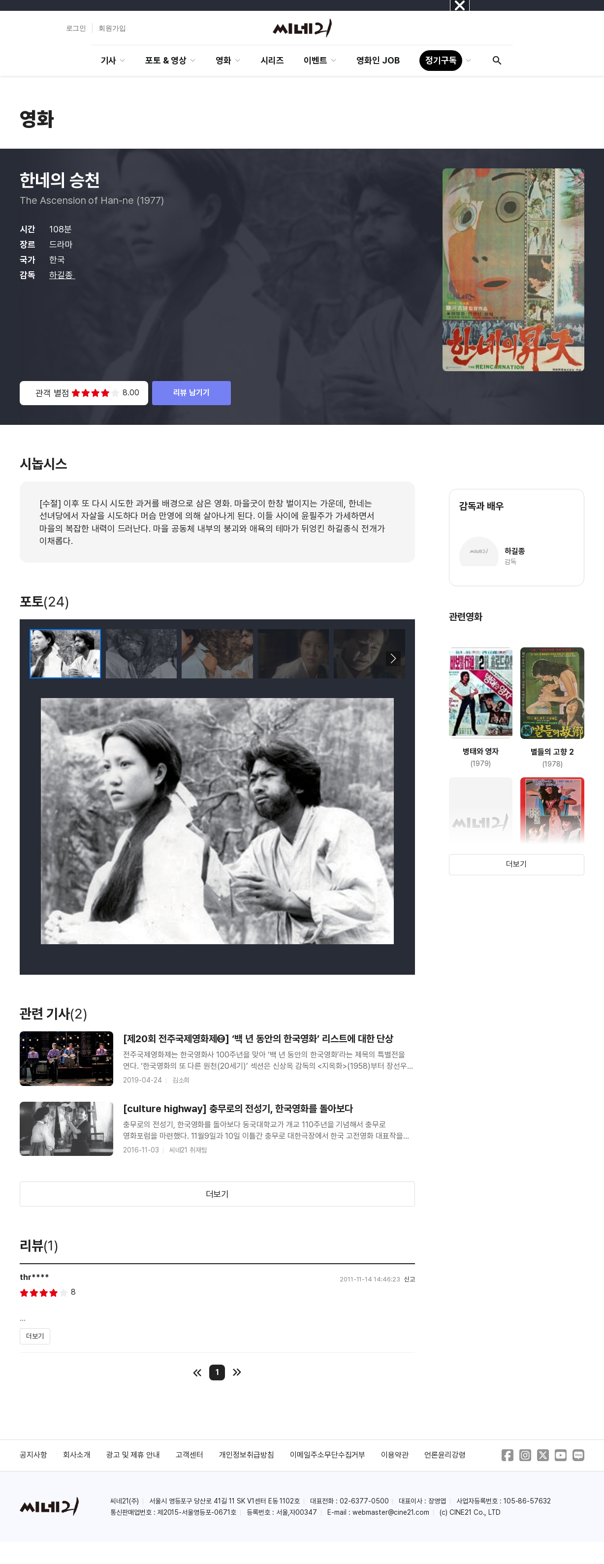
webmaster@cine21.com (390, 1512)
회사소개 (77, 1455)
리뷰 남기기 (191, 392)
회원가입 (112, 28)
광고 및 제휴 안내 (133, 1455)
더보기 (217, 1194)
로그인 (76, 28)
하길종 (62, 275)
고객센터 (189, 1455)
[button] (393, 659)
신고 (409, 1279)
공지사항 (33, 1455)
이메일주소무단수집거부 (328, 1455)
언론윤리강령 (445, 1455)
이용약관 (395, 1455)
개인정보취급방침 (246, 1455)
